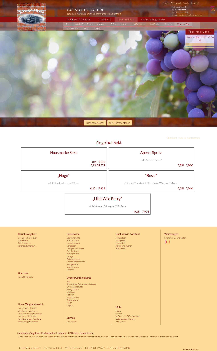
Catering (152, 337)
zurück (182, 137)
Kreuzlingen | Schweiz (27, 308)
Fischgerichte (72, 264)
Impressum (120, 321)
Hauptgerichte (73, 253)
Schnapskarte (72, 300)
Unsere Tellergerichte (76, 261)
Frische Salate (73, 240)
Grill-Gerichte (72, 251)
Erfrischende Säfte (75, 286)
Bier (68, 281)
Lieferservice (143, 337)
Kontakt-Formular (26, 277)
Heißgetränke (73, 289)
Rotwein (70, 294)
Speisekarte (23, 240)
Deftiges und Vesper (75, 248)
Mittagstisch (121, 238)
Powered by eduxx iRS (190, 349)
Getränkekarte (24, 243)
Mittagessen (121, 240)
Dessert (70, 269)
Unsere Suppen (73, 243)
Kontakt (119, 313)
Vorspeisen (71, 246)
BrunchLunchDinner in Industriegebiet (51, 337)
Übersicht (171, 137)
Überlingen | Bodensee (28, 311)
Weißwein (71, 292)
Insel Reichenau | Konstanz (29, 319)
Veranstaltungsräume (27, 246)
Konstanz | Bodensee (27, 316)
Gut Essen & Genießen (27, 238)
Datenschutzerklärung (125, 319)
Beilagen (70, 256)
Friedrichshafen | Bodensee (30, 313)
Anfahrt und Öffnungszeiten (128, 316)
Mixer (69, 302)
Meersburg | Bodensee (28, 321)
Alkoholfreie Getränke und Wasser (82, 284)
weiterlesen (193, 137)
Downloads (72, 321)
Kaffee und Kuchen (124, 246)
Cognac (70, 305)
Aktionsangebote (133, 337)
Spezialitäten (122, 337)
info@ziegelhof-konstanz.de (190, 15)
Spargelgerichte (73, 238)
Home (118, 311)
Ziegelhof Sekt (73, 297)
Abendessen (121, 248)
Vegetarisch (121, 243)
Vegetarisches (73, 267)
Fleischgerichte (73, 259)
